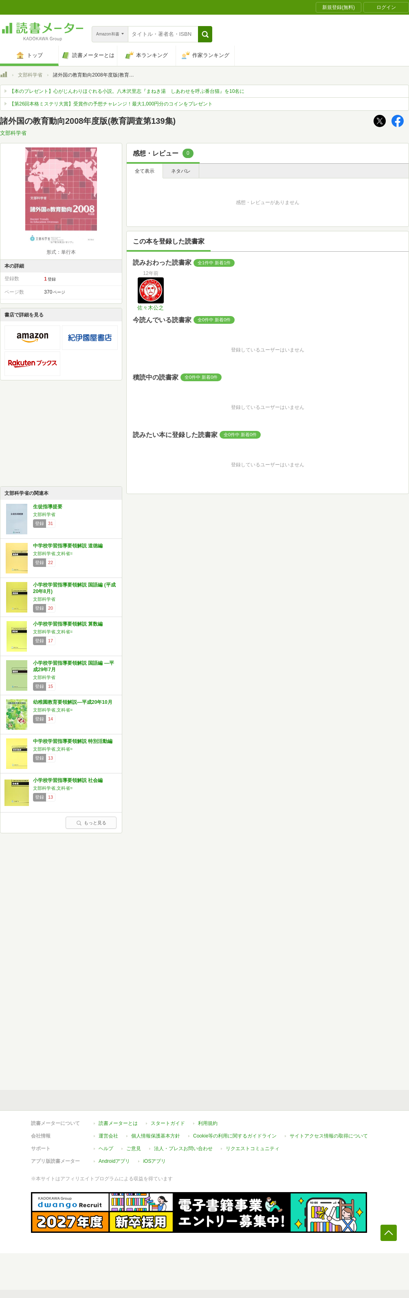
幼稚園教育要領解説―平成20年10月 (72, 702)
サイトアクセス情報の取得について (329, 1135)
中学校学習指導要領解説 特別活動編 (72, 741)
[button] (205, 34)
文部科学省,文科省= (53, 553)
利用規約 (208, 1123)
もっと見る (91, 823)
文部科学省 (30, 75)
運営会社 (108, 1135)
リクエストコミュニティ (252, 1148)
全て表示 (144, 171)
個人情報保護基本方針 (155, 1135)
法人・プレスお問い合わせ (183, 1148)
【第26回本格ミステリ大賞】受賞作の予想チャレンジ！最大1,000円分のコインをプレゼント (111, 104)
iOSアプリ (154, 1161)
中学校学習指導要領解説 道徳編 (68, 546)
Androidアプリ (114, 1161)
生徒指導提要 (47, 507)
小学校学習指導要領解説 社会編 (68, 780)
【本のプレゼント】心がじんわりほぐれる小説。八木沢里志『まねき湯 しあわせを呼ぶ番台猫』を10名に (126, 91)
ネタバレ (181, 171)
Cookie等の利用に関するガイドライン (235, 1135)
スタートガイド (168, 1123)
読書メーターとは (118, 1123)
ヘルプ (106, 1148)
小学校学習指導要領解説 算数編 (68, 624)
